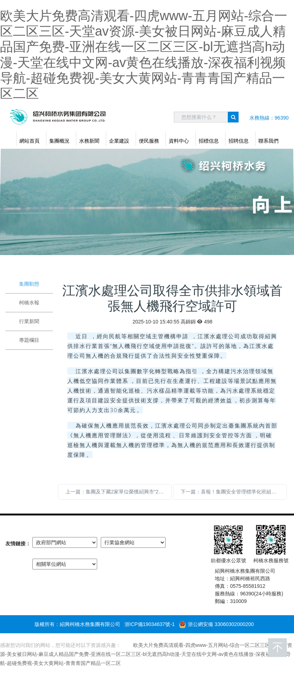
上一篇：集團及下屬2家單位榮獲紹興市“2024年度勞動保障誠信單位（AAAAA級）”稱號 (118, 492)
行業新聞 (29, 321)
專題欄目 (29, 340)
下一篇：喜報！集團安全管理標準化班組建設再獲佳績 (234, 492)
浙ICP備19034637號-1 (150, 624)
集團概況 (59, 141)
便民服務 (149, 141)
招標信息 (209, 141)
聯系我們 (268, 141)
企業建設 (119, 141)
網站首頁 (29, 141)
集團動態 (29, 284)
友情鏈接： (18, 543)
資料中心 (179, 141)
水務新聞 (89, 141)
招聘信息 (239, 141)
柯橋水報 (29, 302)
